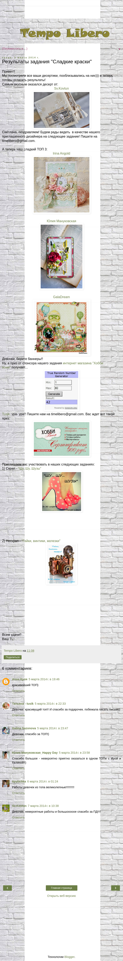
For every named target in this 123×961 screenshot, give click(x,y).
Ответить (18, 690)
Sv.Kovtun (61, 88)
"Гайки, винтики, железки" (41, 541)
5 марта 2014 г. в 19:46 (44, 679)
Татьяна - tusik (23, 703)
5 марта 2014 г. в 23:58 (74, 752)
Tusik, (6, 414)
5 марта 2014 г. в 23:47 (52, 728)
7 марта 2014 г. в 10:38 (43, 805)
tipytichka (19, 781)
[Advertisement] (61, 11)
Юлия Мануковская (61, 221)
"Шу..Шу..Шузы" (29, 468)
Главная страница (61, 888)
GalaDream (61, 297)
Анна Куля (19, 679)
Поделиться (12, 657)
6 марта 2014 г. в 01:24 (42, 781)
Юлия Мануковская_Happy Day (35, 752)
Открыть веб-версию (61, 895)
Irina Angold (61, 153)
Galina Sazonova (24, 728)
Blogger (69, 957)
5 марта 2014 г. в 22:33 (50, 703)
